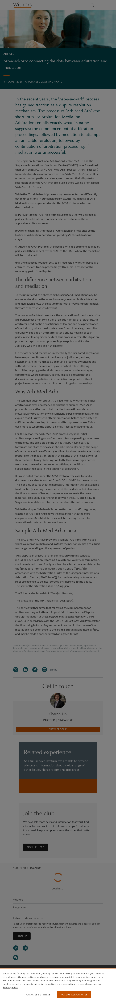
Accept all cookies (74, 994)
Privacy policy (10, 987)
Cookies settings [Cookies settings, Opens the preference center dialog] (38, 994)
